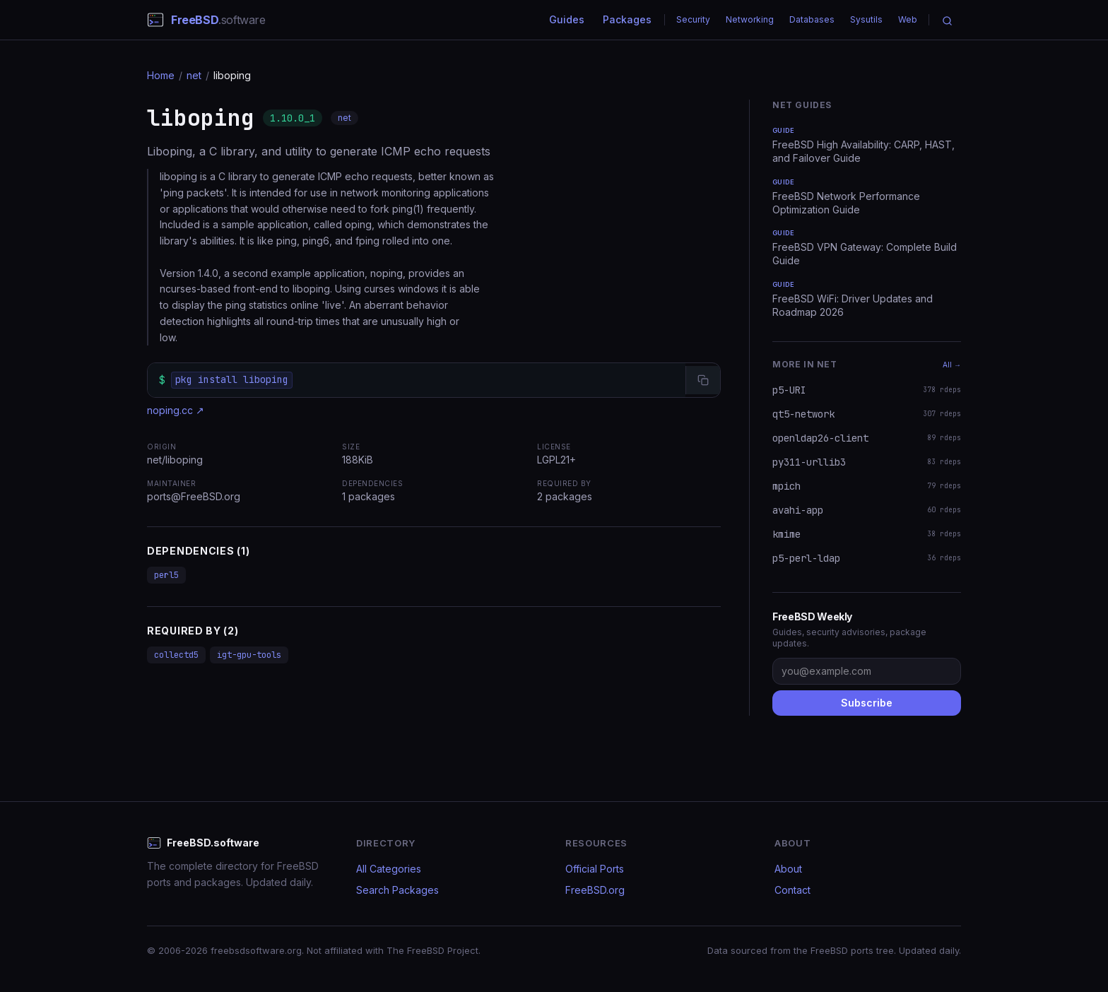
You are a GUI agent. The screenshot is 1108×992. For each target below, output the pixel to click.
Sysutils (866, 19)
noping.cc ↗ (175, 410)
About (788, 869)
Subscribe (866, 703)
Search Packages (397, 890)
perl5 (166, 575)
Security (693, 19)
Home (161, 75)
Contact (792, 890)
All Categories (388, 869)
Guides (566, 19)
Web (907, 19)
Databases (812, 19)
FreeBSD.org (595, 890)
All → (952, 364)
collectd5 (176, 655)
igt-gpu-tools (249, 655)
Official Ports (594, 869)
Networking (750, 19)
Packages (627, 19)
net (194, 75)
